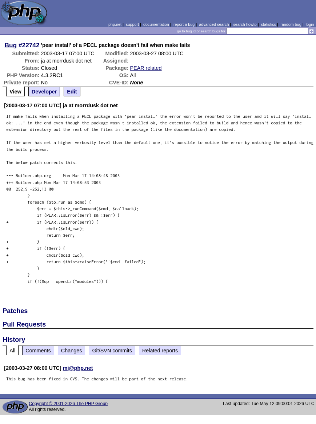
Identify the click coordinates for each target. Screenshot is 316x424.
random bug (290, 24)
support (132, 24)
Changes (71, 350)
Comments (38, 350)
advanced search (214, 24)
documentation (156, 24)
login (310, 24)
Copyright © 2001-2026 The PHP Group (68, 403)
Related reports (160, 350)
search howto (244, 24)
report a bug (184, 24)
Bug (11, 45)
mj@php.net (78, 368)
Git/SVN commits (112, 350)
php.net (114, 24)
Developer (44, 92)
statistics (268, 24)
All (12, 350)
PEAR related (145, 68)
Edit (72, 92)
